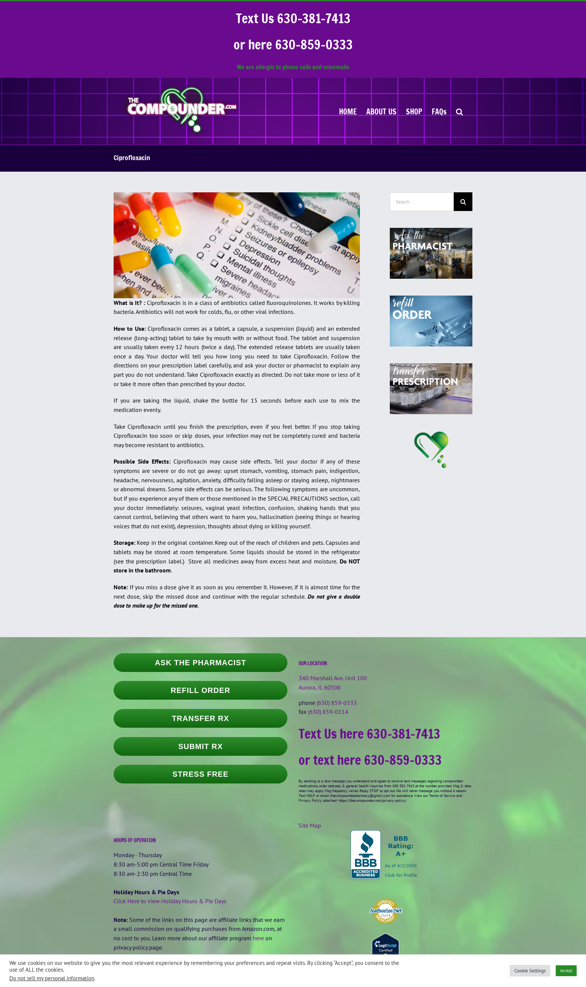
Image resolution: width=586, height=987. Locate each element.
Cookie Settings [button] (530, 971)
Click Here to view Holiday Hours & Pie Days (170, 901)
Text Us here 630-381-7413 (369, 734)
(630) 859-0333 (337, 702)
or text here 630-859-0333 (370, 760)
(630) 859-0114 (328, 711)
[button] (459, 111)
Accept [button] (566, 970)
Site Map (310, 825)
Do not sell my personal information (51, 978)
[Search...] (422, 201)
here (258, 938)
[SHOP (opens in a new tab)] (414, 111)
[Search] (463, 201)
